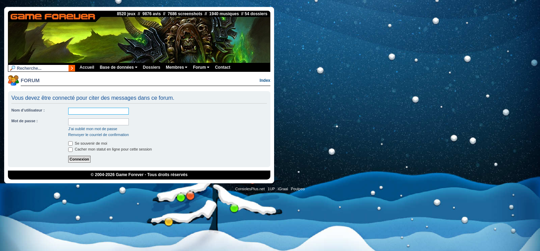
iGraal (283, 189)
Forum (201, 67)
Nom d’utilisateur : (28, 110)
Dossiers (151, 67)
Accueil (87, 67)
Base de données (118, 67)
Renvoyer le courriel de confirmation (98, 135)
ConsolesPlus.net (250, 189)
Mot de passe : (24, 121)
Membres (176, 67)
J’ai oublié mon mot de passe (92, 129)
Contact (222, 67)
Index (265, 80)
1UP (271, 189)
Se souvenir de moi (87, 143)
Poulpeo (298, 189)
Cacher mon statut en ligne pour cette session (110, 149)
